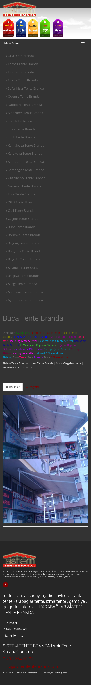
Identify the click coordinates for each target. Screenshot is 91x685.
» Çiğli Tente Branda (20, 210)
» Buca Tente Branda (20, 227)
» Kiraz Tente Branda (20, 129)
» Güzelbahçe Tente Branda (25, 178)
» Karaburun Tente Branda (25, 161)
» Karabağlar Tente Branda (25, 170)
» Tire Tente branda (20, 72)
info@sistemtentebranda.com (31, 666)
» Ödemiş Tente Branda (23, 96)
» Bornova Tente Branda (23, 235)
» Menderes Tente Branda (24, 292)
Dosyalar (32, 387)
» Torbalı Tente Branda (22, 64)
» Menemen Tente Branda (24, 113)
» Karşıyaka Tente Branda (24, 153)
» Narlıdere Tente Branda (24, 105)
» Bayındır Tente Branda (23, 267)
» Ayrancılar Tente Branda (24, 300)
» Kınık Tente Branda (20, 137)
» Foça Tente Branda (20, 194)
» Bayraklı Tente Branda (23, 259)
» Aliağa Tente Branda (21, 284)
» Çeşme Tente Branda (22, 218)
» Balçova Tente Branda (23, 276)
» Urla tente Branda (20, 56)
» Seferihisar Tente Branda (25, 88)
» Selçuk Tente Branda (22, 80)
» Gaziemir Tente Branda (23, 186)
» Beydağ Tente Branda (22, 243)
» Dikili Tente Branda (20, 202)
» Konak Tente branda (21, 121)
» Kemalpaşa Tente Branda (25, 145)
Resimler (13, 387)
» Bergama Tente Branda (24, 251)
